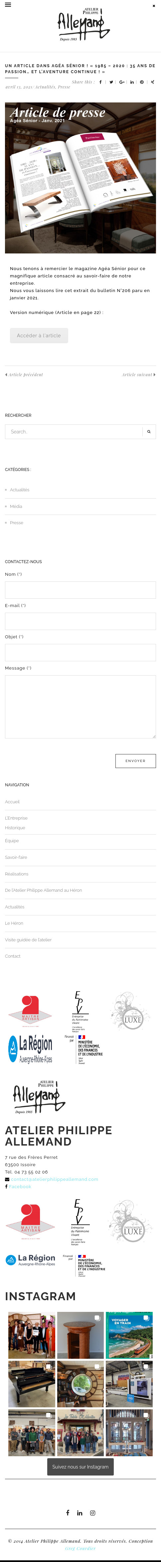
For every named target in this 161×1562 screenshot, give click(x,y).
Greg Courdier (80, 1548)
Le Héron (14, 923)
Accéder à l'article (39, 335)
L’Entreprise (16, 818)
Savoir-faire (16, 857)
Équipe (12, 840)
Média (16, 506)
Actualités (45, 86)
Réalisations (16, 873)
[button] (31, 1335)
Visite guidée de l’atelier (28, 939)
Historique (15, 827)
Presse (64, 86)
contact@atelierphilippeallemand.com (54, 1179)
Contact (12, 956)
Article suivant (139, 374)
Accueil (12, 801)
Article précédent (24, 374)
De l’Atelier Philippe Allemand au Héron (43, 890)
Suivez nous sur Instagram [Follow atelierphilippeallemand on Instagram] (81, 1467)
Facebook (20, 1186)
